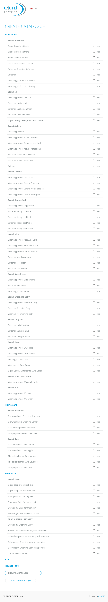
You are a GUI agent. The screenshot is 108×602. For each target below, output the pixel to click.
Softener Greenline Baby (19, 308)
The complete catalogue (20, 580)
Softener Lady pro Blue (18, 330)
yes (98, 46)
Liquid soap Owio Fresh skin (20, 485)
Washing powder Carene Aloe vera (23, 183)
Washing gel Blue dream (19, 291)
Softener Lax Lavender (18, 103)
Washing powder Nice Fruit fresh (23, 245)
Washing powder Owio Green (21, 353)
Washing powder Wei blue (20, 393)
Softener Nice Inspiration (19, 257)
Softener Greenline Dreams (20, 63)
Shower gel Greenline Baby (20, 524)
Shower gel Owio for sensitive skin (23, 513)
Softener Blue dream (17, 285)
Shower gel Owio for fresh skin (22, 507)
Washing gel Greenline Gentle (21, 80)
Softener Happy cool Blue (19, 211)
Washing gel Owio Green (19, 365)
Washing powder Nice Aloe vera (22, 239)
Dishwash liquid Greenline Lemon (23, 422)
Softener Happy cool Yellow (20, 228)
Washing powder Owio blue (20, 347)
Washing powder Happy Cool (21, 205)
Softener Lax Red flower (19, 114)
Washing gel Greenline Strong (21, 86)
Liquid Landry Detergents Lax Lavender (26, 120)
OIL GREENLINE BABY (18, 553)
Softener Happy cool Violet (20, 223)
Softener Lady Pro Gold (18, 325)
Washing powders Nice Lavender (23, 251)
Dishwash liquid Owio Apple (20, 450)
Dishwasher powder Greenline (21, 427)
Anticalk (11, 166)
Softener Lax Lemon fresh (20, 109)
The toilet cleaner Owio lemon (22, 456)
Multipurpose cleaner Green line (22, 433)
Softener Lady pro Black (19, 336)
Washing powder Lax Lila (19, 97)
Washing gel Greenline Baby (20, 314)
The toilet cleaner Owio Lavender (23, 461)
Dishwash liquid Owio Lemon (21, 444)
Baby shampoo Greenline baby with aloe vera (28, 536)
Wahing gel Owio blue (18, 359)
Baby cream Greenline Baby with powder (26, 547)
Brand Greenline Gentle (18, 46)
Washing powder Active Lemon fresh (24, 143)
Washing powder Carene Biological (24, 194)
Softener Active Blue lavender (21, 154)
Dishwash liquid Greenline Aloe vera (24, 416)
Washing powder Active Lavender (23, 137)
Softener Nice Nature (17, 268)
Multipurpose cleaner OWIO (20, 467)
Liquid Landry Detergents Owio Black (25, 370)
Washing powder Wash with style (23, 382)
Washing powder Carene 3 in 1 (22, 177)
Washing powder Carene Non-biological (26, 188)
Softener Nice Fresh (17, 262)
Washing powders (16, 131)
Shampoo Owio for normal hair (22, 502)
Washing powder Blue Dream (21, 279)
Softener (12, 74)
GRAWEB (101, 596)
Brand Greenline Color (18, 57)
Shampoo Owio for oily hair (20, 496)
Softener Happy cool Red (19, 217)
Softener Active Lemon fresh (21, 160)
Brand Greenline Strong (18, 51)
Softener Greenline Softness (21, 69)
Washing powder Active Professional (24, 148)
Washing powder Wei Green (20, 399)
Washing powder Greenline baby (22, 302)
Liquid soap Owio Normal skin (21, 490)
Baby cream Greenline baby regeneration (26, 542)
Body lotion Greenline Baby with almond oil (27, 530)
